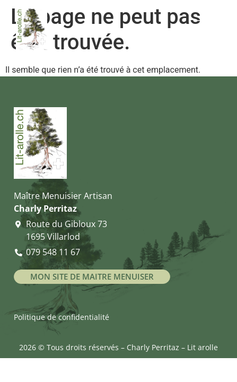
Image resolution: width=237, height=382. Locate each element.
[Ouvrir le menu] (208, 27)
